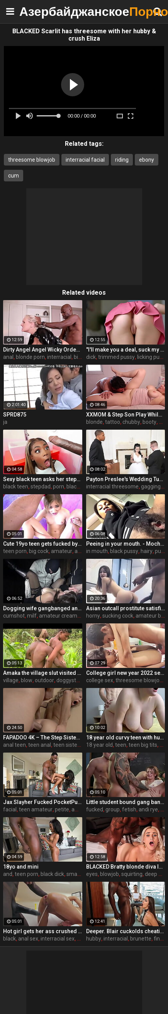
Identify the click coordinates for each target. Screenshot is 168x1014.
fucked (94, 809)
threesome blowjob (31, 160)
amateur (61, 551)
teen (120, 745)
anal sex (28, 938)
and (7, 874)
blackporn (78, 486)
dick (91, 357)
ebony (146, 160)
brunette (140, 938)
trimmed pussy (116, 357)
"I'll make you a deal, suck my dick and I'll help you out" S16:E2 (125, 350)
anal (8, 357)
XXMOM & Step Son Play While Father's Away (125, 414)
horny (93, 616)
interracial (59, 357)
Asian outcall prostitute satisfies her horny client (125, 608)
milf (32, 616)
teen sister (66, 745)
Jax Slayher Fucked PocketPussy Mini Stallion (42, 802)
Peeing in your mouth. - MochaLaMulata (125, 544)
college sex (99, 680)
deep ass (156, 874)
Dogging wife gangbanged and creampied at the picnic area (42, 608)
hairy (147, 551)
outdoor (44, 680)
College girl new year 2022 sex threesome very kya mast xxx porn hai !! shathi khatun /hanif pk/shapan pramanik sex (125, 673)
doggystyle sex (74, 680)
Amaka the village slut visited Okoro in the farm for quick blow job (42, 673)
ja (5, 422)
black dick (52, 874)
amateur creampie (62, 616)
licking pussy (152, 357)
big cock (39, 551)
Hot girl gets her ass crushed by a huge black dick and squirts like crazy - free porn (42, 931)
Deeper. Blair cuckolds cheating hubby (125, 931)
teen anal (39, 745)
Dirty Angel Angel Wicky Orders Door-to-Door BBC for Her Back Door (42, 350)
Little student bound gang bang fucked (125, 802)
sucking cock (117, 616)
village (11, 680)
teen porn (15, 551)
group (112, 809)
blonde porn (30, 357)
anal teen (14, 745)
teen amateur (36, 809)
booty (149, 422)
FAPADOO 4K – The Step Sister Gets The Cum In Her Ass (42, 737)
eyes (92, 874)
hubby (93, 938)
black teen (15, 486)
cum (13, 175)
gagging (151, 486)
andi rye (148, 809)
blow (26, 680)
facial (10, 809)
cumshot (14, 616)
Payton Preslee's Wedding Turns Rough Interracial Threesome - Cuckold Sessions (125, 479)
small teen (79, 874)
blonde (94, 422)
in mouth (97, 551)
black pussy (124, 551)
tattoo (112, 422)
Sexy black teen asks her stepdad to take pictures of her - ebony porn (42, 479)
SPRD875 (14, 414)
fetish (129, 809)
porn (58, 486)
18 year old (99, 745)
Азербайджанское (38, 11)
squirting (132, 874)
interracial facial (85, 160)
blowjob (109, 874)
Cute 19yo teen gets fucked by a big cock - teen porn (42, 544)
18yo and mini (21, 867)
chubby (131, 422)
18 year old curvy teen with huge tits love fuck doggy (125, 737)
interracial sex (58, 938)
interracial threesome (112, 486)
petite (62, 809)
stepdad (41, 486)
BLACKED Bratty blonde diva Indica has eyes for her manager (125, 867)
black (9, 938)
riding (122, 160)
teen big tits (143, 745)
